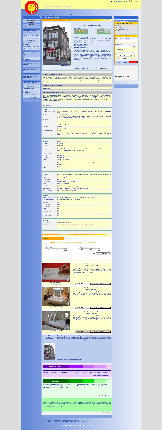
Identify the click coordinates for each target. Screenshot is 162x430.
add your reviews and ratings (76, 340)
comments (85, 68)
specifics (77, 68)
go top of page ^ (106, 412)
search (103, 253)
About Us (50, 421)
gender (106, 372)
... (131, 49)
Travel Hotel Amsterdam (30, 38)
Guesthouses (121, 31)
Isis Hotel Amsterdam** (53, 17)
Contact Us (58, 421)
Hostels (120, 27)
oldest (84, 372)
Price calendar (82, 283)
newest (77, 372)
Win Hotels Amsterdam (29, 97)
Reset (93, 253)
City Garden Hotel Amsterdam (28, 43)
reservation (103, 68)
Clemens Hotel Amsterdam (30, 49)
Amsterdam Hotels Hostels (50, 15)
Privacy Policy (82, 421)
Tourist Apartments (123, 29)
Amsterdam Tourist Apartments (28, 91)
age (91, 372)
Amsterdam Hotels (64, 15)
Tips (119, 62)
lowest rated (64, 372)
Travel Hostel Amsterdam (30, 40)
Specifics (48, 105)
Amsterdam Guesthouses (30, 94)
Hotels (119, 25)
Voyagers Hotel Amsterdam (30, 35)
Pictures (86, 20)
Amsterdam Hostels (28, 88)
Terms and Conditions (69, 421)
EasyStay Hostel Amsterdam (31, 46)
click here (93, 340)
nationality (98, 372)
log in (63, 403)
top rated (54, 372)
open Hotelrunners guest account (57, 405)
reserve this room (100, 283)
